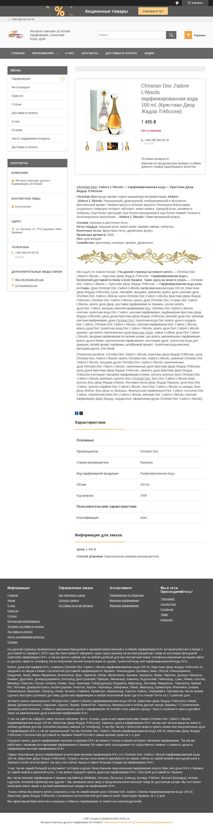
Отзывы (17, 130)
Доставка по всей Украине (76, 605)
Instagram (167, 619)
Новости (17, 95)
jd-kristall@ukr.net (26, 285)
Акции (149, 53)
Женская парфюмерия (124, 605)
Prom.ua (125, 818)
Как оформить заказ (72, 595)
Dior (147, 308)
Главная (18, 53)
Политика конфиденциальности (153, 822)
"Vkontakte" (168, 599)
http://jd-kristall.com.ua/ (29, 279)
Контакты (90, 53)
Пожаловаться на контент (118, 822)
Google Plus (168, 604)
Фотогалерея (21, 87)
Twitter (164, 614)
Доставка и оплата (121, 53)
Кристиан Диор (142, 332)
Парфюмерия (42, 53)
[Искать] (171, 35)
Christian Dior (87, 187)
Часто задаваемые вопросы (31, 138)
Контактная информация (23, 621)
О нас (69, 53)
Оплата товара (69, 600)
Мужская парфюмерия (124, 600)
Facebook (167, 609)
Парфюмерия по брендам (127, 595)
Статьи (16, 104)
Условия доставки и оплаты (25, 626)
